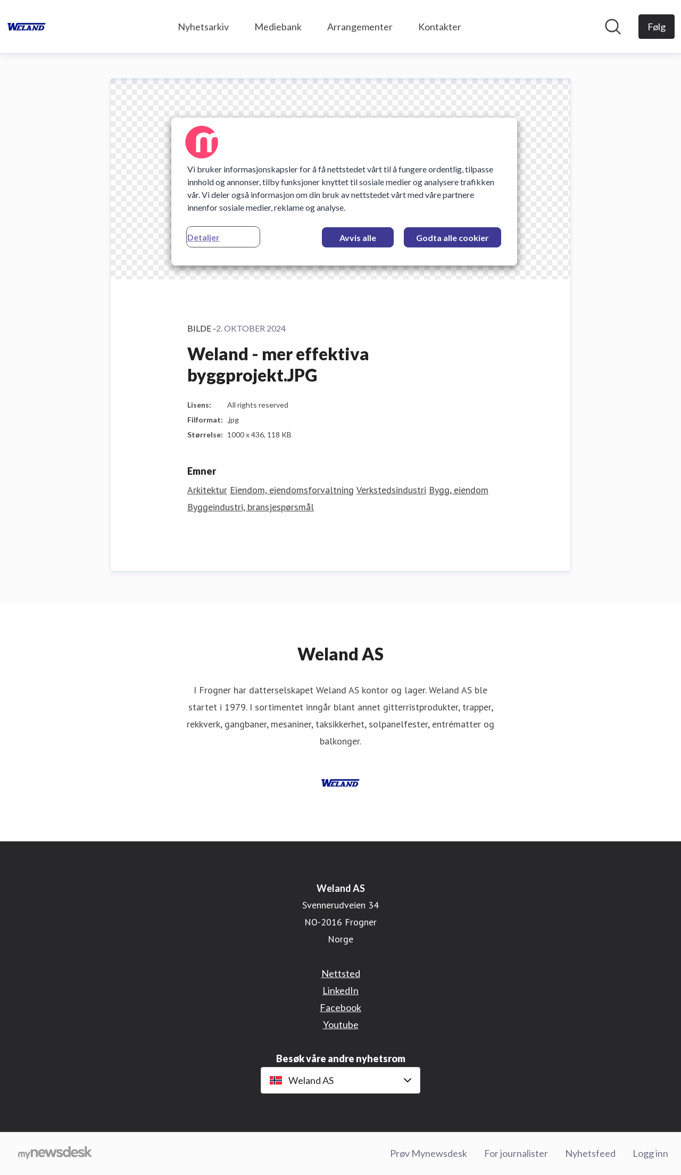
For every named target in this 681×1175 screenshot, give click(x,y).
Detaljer (203, 237)
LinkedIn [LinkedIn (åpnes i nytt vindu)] (340, 990)
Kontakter (439, 26)
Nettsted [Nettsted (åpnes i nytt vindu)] (340, 973)
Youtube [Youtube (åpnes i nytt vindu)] (341, 1024)
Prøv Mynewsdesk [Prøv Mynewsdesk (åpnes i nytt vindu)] (428, 1153)
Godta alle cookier (452, 238)
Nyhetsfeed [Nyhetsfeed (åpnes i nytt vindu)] (590, 1153)
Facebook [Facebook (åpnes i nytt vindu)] (340, 1007)
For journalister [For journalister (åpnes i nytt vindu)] (516, 1153)
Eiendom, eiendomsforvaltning (292, 490)
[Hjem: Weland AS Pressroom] (26, 26)
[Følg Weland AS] (656, 26)
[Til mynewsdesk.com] (55, 1153)
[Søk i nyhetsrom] (612, 26)
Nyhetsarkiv (203, 26)
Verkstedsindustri (391, 490)
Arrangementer (360, 26)
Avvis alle (357, 238)
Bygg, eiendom (458, 490)
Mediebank (278, 26)
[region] (344, 192)
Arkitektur (207, 490)
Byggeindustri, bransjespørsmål (250, 507)
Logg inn (650, 1153)
